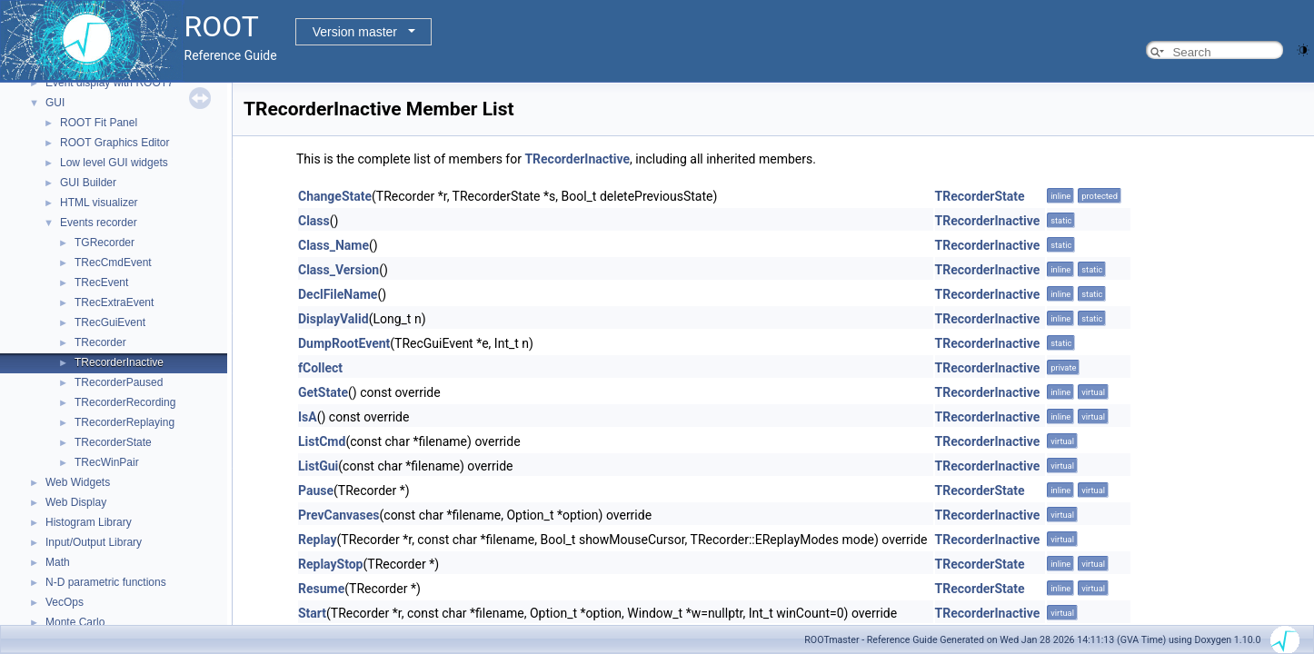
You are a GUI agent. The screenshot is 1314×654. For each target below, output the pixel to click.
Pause (315, 490)
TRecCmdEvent (113, 262)
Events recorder (98, 222)
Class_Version (338, 270)
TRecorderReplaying (124, 422)
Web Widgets (77, 482)
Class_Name (333, 245)
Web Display (75, 502)
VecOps (64, 602)
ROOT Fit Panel (98, 122)
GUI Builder (88, 182)
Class (314, 220)
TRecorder (100, 342)
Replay (317, 539)
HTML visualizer (99, 202)
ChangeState (335, 196)
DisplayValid (333, 319)
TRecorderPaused (119, 382)
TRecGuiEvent (110, 322)
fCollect (320, 368)
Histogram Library (88, 522)
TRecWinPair (107, 462)
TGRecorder (104, 242)
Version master (355, 32)
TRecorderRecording (125, 402)
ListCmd (321, 441)
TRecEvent (101, 282)
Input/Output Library (93, 542)
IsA (307, 417)
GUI (55, 102)
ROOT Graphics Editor (114, 142)
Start (312, 613)
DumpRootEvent (344, 343)
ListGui (318, 466)
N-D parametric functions (105, 582)
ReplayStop (330, 564)
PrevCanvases (339, 515)
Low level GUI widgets (114, 162)
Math (57, 562)
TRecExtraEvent (114, 302)
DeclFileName (337, 294)
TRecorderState (113, 442)
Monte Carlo (75, 622)
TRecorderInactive (119, 362)
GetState (323, 392)
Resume (321, 588)
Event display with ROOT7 (109, 82)
